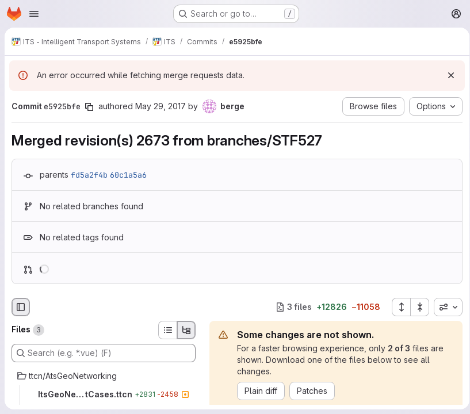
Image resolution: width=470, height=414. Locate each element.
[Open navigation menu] (34, 14)
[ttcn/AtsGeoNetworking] (103, 376)
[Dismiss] (447, 75)
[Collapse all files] (416, 307)
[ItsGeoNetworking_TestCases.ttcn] (103, 394)
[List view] (167, 330)
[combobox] (444, 307)
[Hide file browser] (21, 307)
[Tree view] (186, 330)
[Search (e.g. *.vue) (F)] (104, 353)
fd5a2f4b (89, 175)
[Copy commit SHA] (89, 107)
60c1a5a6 (128, 175)
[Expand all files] (397, 307)
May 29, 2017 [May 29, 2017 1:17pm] (160, 106)
